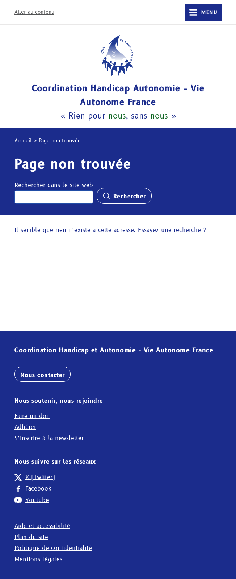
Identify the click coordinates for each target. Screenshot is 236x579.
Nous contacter (42, 375)
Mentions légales (38, 559)
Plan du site (31, 537)
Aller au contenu (34, 12)
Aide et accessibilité (42, 525)
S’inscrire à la (49, 438)
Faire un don (32, 416)
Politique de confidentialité (53, 548)
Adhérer (25, 426)
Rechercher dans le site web (53, 185)
